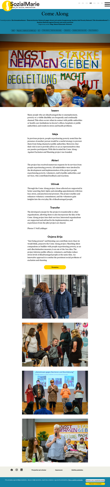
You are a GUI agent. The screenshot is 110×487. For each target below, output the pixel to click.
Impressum (59, 468)
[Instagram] (15, 468)
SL (101, 3)
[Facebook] (10, 468)
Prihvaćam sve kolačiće (95, 483)
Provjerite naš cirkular (39, 468)
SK (97, 3)
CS (85, 3)
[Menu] (106, 4)
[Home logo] (19, 5)
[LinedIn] (20, 468)
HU (93, 3)
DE (78, 3)
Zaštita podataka (77, 468)
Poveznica (55, 267)
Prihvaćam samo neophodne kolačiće (95, 480)
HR (89, 3)
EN (82, 3)
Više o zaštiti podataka (75, 480)
